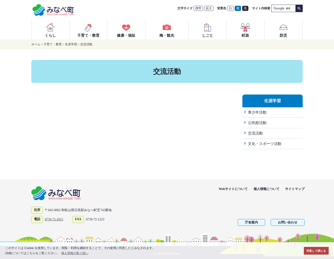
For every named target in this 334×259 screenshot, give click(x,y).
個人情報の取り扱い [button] (74, 253)
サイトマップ (295, 189)
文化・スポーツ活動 (264, 144)
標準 (198, 8)
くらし (50, 29)
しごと (207, 29)
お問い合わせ (287, 222)
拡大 (209, 8)
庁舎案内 (251, 222)
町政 (245, 29)
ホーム (35, 44)
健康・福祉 (126, 29)
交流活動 (86, 44)
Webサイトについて (233, 189)
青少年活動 (257, 112)
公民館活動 (257, 123)
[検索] (283, 9)
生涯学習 (71, 44)
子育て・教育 (88, 29)
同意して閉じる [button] (316, 250)
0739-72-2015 (54, 219)
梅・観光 (166, 29)
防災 (283, 29)
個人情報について (266, 189)
